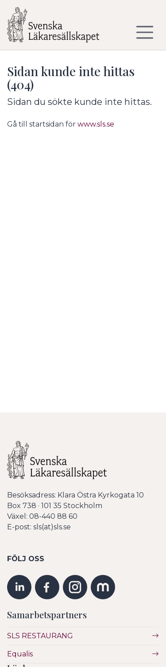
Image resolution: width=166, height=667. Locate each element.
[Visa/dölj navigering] (145, 32)
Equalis (20, 654)
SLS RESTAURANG (40, 636)
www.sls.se (95, 124)
